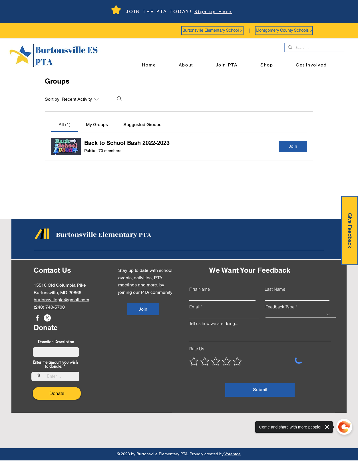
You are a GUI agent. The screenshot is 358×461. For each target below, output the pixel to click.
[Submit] (260, 390)
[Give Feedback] (349, 230)
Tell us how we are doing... (213, 323)
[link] (65, 124)
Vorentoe (232, 454)
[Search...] (313, 47)
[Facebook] (37, 318)
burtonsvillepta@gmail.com (61, 299)
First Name (199, 289)
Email (194, 307)
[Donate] (57, 393)
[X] (47, 318)
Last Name (275, 289)
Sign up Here (213, 11)
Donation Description (56, 342)
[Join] (143, 309)
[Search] (119, 98)
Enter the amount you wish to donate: (55, 364)
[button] (212, 30)
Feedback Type (280, 307)
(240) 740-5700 (49, 307)
